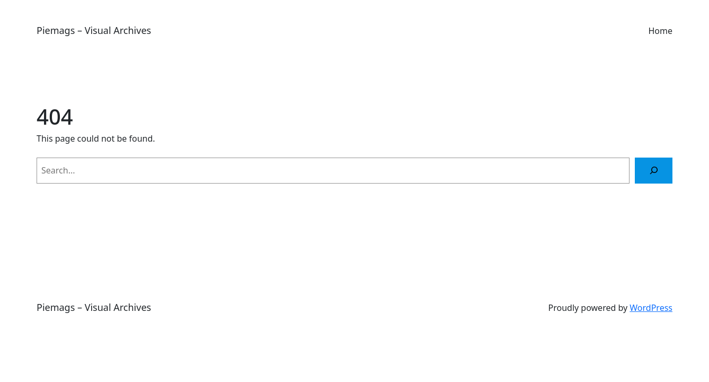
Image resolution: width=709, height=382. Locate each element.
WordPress (651, 308)
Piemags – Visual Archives (94, 30)
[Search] (653, 171)
